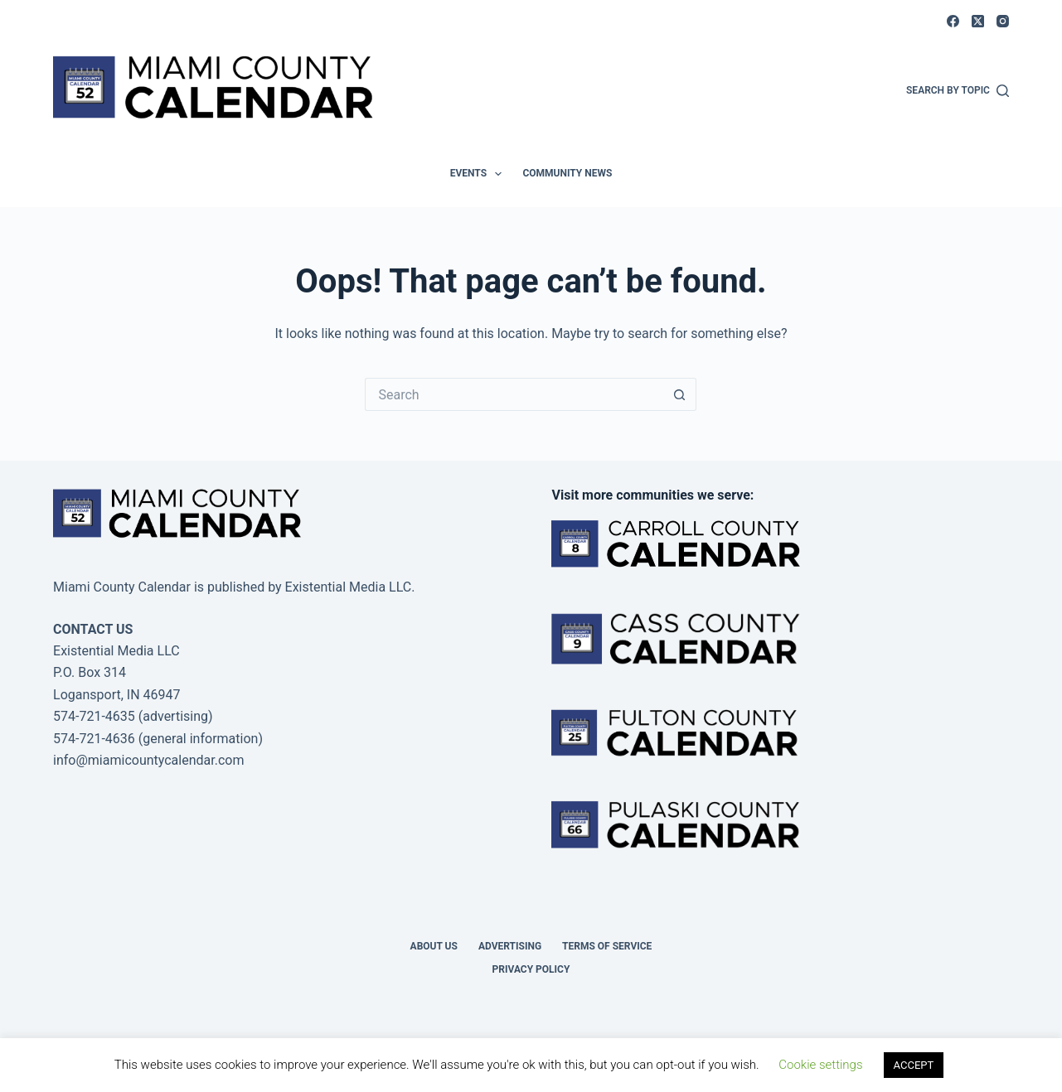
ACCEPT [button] (914, 1065)
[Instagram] (1003, 21)
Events (479, 174)
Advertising (509, 946)
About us (434, 946)
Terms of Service (607, 946)
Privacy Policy (531, 969)
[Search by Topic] (957, 91)
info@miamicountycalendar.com (148, 760)
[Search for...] (514, 394)
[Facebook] (953, 21)
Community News (567, 173)
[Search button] (679, 394)
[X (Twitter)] (978, 21)
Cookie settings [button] (820, 1064)
